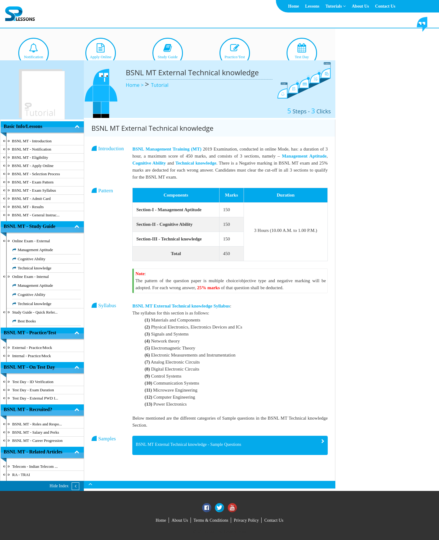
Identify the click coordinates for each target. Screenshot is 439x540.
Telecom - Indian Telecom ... (35, 466)
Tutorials (335, 6)
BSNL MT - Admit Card (31, 198)
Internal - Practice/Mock (31, 355)
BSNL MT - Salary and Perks (35, 432)
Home (293, 6)
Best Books (27, 321)
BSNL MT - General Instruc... (35, 215)
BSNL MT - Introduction (32, 141)
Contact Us (385, 6)
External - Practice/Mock (32, 347)
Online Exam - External (31, 241)
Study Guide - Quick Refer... (35, 312)
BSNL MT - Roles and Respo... (37, 424)
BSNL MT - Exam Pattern (33, 182)
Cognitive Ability (31, 259)
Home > (135, 85)
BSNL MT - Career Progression (37, 440)
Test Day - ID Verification (32, 381)
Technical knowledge (35, 268)
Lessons (312, 6)
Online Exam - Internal (30, 276)
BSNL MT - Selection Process (36, 174)
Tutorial (159, 85)
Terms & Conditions (211, 520)
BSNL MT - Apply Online (33, 165)
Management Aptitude (35, 249)
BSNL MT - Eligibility (30, 157)
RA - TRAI (21, 474)
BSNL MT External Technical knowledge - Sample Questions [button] (188, 444)
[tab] (230, 445)
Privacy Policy (246, 520)
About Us (360, 6)
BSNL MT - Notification (31, 149)
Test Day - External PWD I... (35, 398)
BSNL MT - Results (28, 206)
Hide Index (59, 486)
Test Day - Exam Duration (33, 390)
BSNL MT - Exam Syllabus (34, 190)
